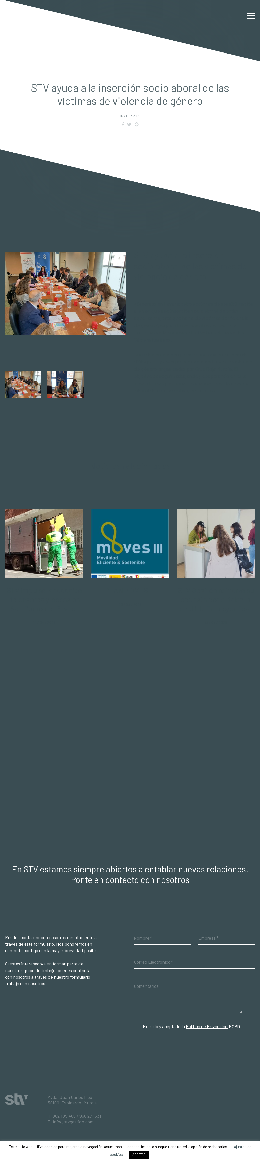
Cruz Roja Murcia (213, 369)
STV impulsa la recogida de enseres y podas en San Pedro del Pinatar (44, 599)
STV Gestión (21, 16)
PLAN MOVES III (130, 590)
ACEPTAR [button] (139, 1155)
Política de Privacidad (207, 1026)
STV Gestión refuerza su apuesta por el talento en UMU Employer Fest (216, 599)
